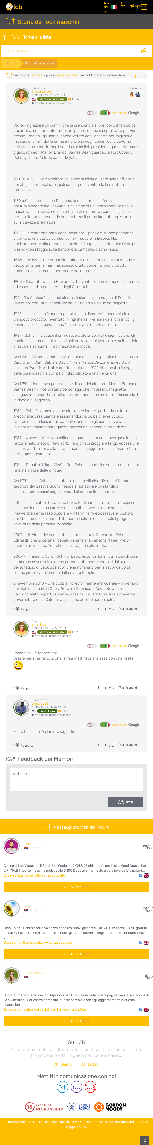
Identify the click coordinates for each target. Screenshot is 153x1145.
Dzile (28, 843)
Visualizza (76, 886)
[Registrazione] (123, 7)
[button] (144, 875)
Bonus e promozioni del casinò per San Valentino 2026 (45, 1009)
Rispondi (131, 608)
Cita (106, 609)
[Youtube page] (90, 1086)
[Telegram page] (62, 1086)
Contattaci (90, 1063)
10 (146, 907)
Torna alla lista (27, 37)
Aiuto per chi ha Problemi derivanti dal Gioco (116, 1121)
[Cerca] (146, 50)
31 (146, 845)
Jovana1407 (33, 973)
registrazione (67, 75)
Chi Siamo (62, 1063)
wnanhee (39, 624)
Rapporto (23, 609)
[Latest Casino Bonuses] (14, 7)
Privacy (76, 1121)
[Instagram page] (76, 1086)
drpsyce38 (40, 703)
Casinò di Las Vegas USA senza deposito (34, 875)
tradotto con (126, 112)
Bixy (27, 906)
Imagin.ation (41, 91)
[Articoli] (105, 7)
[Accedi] (133, 7)
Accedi (37, 75)
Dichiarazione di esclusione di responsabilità (37, 1121)
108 (146, 974)
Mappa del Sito (76, 1126)
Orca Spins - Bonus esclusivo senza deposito (38, 942)
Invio (130, 801)
